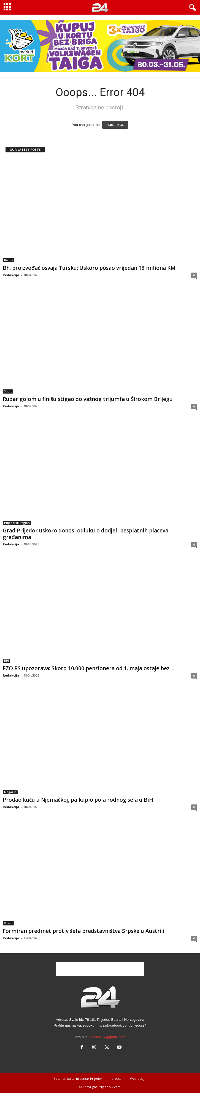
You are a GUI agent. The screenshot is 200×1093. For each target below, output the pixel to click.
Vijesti (8, 923)
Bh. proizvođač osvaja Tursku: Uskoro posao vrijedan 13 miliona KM (89, 267)
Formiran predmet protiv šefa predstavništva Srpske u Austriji (83, 931)
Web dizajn (138, 1078)
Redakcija (11, 275)
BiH (6, 661)
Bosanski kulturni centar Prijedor (78, 1078)
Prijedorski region (17, 523)
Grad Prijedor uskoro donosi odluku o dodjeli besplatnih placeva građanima (85, 534)
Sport (8, 391)
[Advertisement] (100, 969)
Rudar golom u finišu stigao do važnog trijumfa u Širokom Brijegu (88, 399)
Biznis (8, 260)
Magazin (10, 792)
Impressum (116, 1078)
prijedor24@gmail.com (107, 1037)
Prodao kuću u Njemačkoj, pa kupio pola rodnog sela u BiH (78, 799)
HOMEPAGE (115, 124)
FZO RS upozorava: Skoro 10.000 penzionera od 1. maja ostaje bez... (88, 668)
